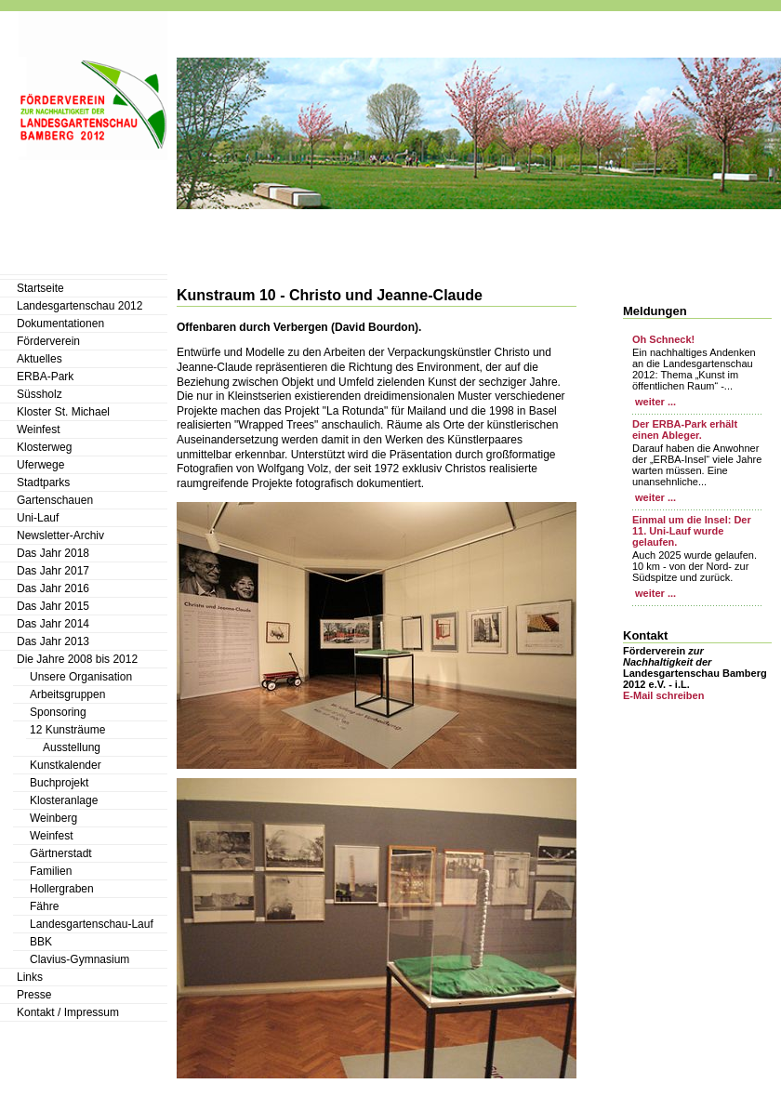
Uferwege (40, 464)
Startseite (40, 288)
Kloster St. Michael (63, 411)
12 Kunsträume (67, 729)
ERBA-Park (45, 376)
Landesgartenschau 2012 (79, 305)
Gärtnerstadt (61, 853)
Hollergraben (62, 888)
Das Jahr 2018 (53, 553)
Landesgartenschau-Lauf (91, 924)
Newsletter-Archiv (60, 535)
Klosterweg (44, 447)
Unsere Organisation (81, 676)
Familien (51, 871)
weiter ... (654, 401)
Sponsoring (58, 712)
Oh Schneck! (663, 339)
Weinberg (53, 818)
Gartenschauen (55, 500)
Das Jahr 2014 (53, 623)
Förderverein (48, 341)
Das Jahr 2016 (53, 588)
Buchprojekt (59, 782)
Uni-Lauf (38, 517)
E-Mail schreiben (663, 695)
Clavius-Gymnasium (79, 959)
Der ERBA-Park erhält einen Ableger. (684, 429)
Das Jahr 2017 (53, 570)
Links (30, 977)
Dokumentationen (60, 323)
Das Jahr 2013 (53, 641)
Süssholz (39, 394)
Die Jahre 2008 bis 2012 (77, 659)
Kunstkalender (65, 765)
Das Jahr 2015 (53, 606)
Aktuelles (39, 358)
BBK (41, 941)
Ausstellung (71, 747)
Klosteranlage (64, 800)
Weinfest (38, 429)
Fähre (44, 906)
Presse (34, 994)
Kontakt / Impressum (68, 1012)
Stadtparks (43, 482)
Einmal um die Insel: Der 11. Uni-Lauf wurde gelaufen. (691, 531)
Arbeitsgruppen (67, 694)
